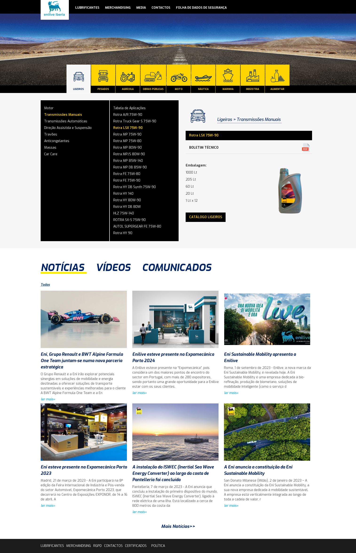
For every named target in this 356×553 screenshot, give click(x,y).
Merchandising (118, 8)
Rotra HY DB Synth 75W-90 (134, 187)
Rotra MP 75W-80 (127, 141)
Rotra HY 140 (123, 193)
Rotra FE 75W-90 (126, 180)
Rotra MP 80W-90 (127, 147)
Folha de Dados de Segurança (201, 8)
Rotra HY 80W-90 (127, 200)
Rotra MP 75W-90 (127, 134)
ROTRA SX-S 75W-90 (129, 220)
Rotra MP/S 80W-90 (129, 154)
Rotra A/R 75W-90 (127, 114)
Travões (50, 134)
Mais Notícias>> (178, 526)
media (141, 8)
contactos (161, 8)
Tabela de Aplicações (129, 108)
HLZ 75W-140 (123, 213)
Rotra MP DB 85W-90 (130, 167)
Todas (45, 284)
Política (158, 546)
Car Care (50, 154)
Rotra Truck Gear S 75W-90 (134, 121)
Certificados (136, 546)
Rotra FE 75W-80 (126, 174)
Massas (50, 147)
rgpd (97, 546)
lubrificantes (87, 8)
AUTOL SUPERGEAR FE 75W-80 (137, 226)
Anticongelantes (56, 141)
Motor (49, 108)
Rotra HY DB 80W (127, 207)
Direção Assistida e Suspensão (68, 128)
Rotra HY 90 (122, 233)
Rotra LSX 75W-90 (128, 128)
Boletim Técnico (204, 147)
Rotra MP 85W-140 (128, 161)
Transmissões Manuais (63, 114)
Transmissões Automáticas (65, 121)
